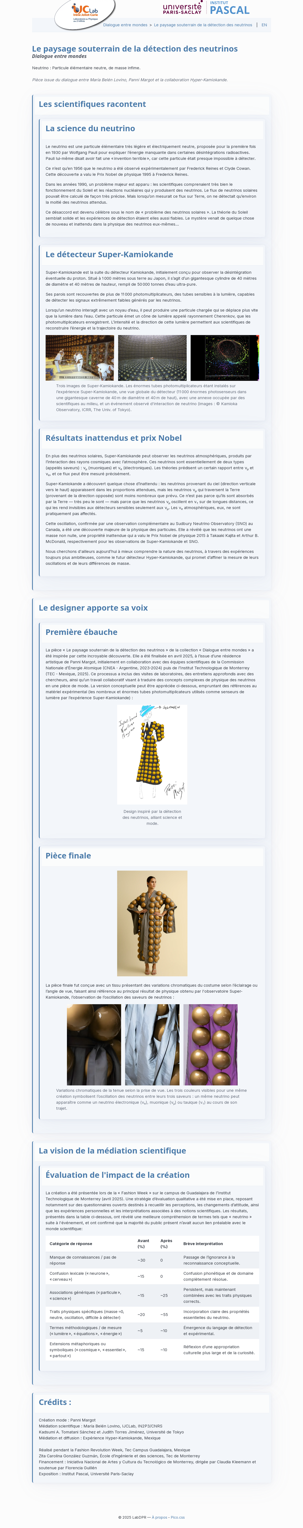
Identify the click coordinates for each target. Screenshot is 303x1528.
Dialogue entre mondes (125, 24)
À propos (159, 1517)
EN (264, 24)
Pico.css (178, 1517)
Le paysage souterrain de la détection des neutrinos (203, 24)
